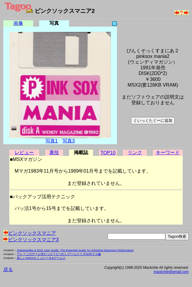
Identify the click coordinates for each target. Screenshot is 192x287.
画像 (18, 23)
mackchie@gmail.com (171, 272)
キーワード (168, 152)
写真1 (51, 140)
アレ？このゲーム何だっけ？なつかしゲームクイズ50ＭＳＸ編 (59, 254)
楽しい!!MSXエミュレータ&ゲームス (41, 258)
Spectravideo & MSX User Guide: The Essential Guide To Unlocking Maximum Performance (75, 250)
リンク (135, 152)
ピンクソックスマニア (29, 233)
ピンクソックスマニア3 (31, 239)
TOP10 (107, 152)
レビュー (24, 152)
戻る (8, 269)
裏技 (54, 152)
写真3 (69, 140)
